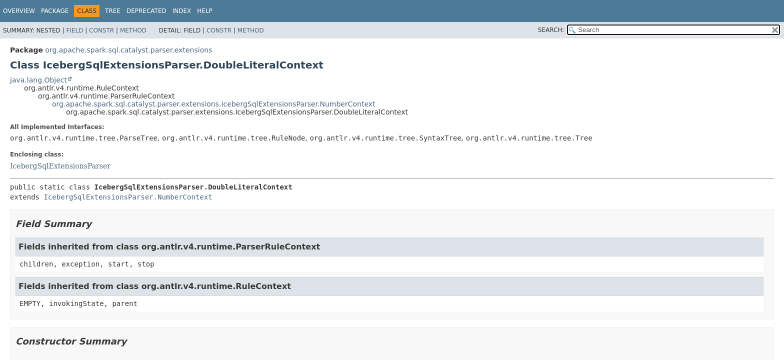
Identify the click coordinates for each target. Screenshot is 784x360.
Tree (112, 11)
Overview (19, 11)
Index (182, 11)
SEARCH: (551, 30)
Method (133, 30)
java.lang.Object (38, 80)
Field (74, 30)
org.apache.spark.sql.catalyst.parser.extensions (128, 50)
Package (54, 11)
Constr (101, 30)
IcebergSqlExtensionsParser (60, 166)
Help (204, 11)
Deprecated (146, 11)
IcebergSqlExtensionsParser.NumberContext (128, 197)
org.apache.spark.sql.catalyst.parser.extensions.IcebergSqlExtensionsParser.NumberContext (214, 104)
